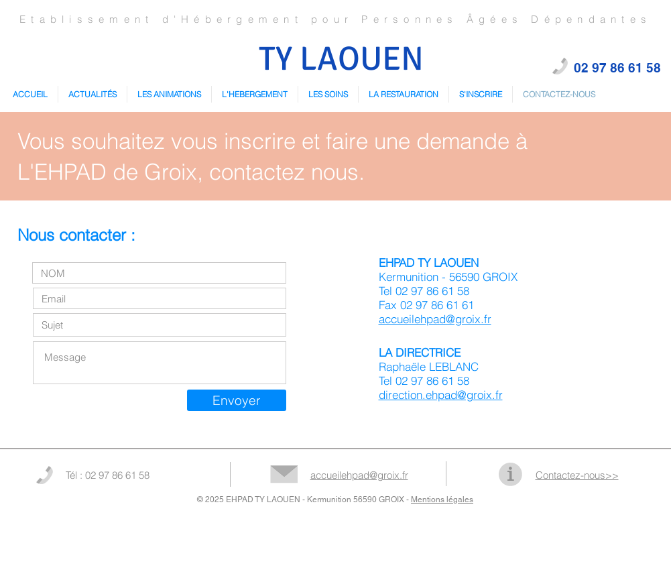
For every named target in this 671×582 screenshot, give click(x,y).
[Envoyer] (236, 400)
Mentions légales (442, 499)
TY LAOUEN (341, 59)
